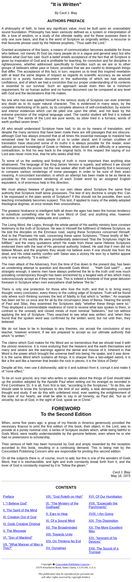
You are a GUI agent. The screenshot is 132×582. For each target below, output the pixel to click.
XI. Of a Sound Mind (60, 520)
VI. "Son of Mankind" (18, 537)
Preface (8, 496)
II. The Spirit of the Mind (20, 510)
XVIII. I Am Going (101, 514)
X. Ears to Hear (57, 514)
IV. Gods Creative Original (21, 524)
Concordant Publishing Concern (72, 564)
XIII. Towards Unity (59, 534)
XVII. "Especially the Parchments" (103, 505)
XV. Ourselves (56, 548)
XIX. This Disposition (103, 520)
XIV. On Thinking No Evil (63, 541)
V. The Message (14, 531)
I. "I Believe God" (15, 503)
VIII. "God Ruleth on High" (64, 496)
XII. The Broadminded (61, 527)
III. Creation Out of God (19, 517)
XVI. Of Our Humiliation (105, 496)
